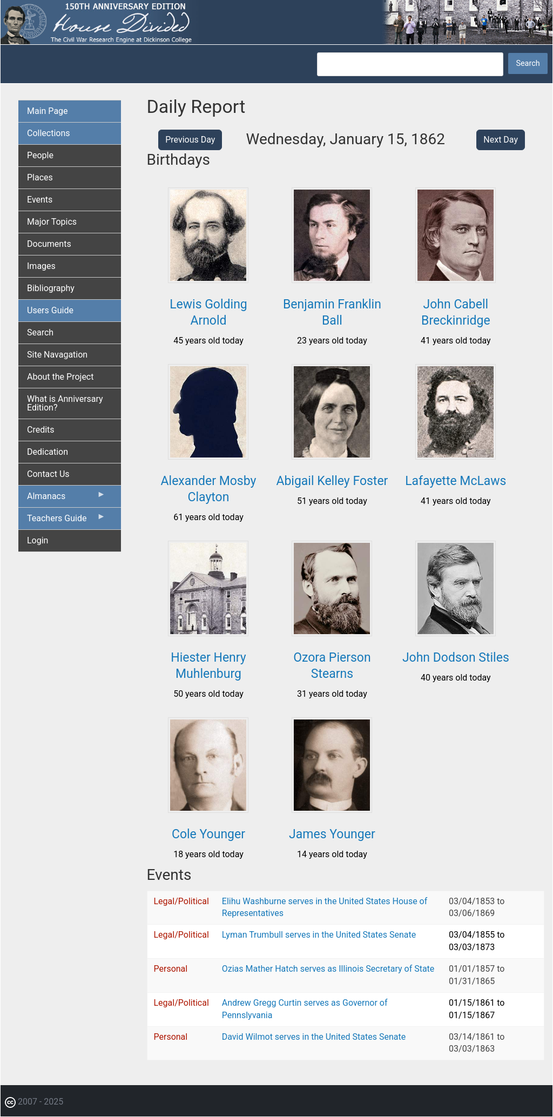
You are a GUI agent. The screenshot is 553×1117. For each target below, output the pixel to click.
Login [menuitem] (37, 540)
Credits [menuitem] (41, 430)
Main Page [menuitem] (47, 111)
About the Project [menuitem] (60, 377)
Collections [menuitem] (48, 133)
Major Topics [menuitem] (52, 222)
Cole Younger (208, 834)
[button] (208, 279)
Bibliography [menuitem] (51, 288)
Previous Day (190, 139)
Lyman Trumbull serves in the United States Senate (319, 935)
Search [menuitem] (40, 332)
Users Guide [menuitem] (50, 310)
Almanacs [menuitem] (66, 498)
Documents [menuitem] (49, 244)
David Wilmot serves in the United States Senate (314, 1037)
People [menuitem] (40, 155)
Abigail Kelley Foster (332, 481)
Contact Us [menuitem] (48, 474)
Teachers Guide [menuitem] (66, 520)
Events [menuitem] (39, 199)
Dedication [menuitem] (47, 452)
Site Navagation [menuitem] (57, 354)
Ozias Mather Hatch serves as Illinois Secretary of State (328, 969)
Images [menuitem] (41, 266)
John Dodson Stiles (455, 657)
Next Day (500, 139)
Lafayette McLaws (455, 481)
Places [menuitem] (40, 177)
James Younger (332, 834)
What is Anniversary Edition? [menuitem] (65, 403)
